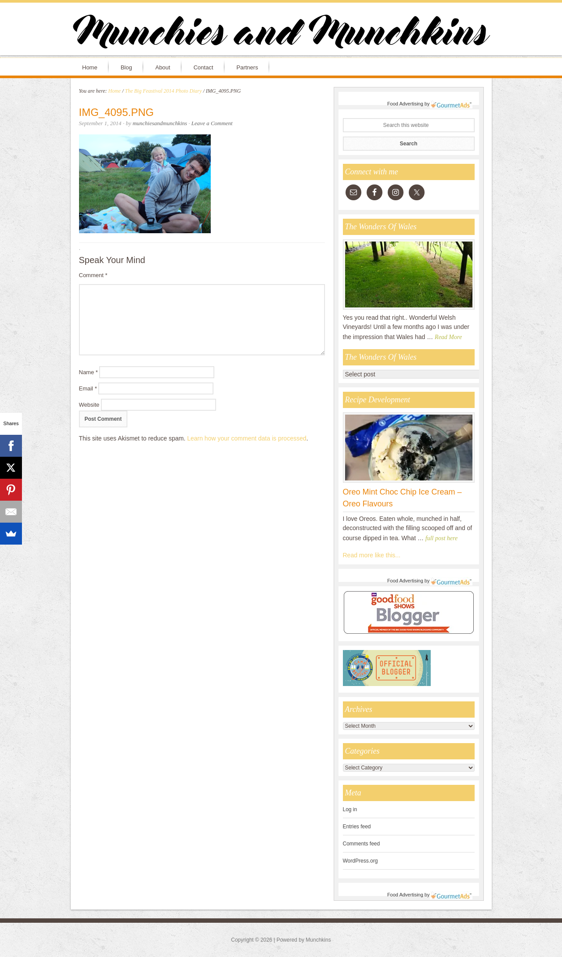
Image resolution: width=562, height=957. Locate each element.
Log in (350, 809)
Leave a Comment (212, 123)
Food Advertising (405, 103)
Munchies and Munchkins (281, 33)
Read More (448, 337)
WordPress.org (360, 861)
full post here (441, 538)
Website (89, 404)
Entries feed (357, 826)
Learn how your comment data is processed (246, 438)
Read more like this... (372, 555)
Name (88, 372)
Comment (93, 275)
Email (88, 388)
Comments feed (361, 844)
